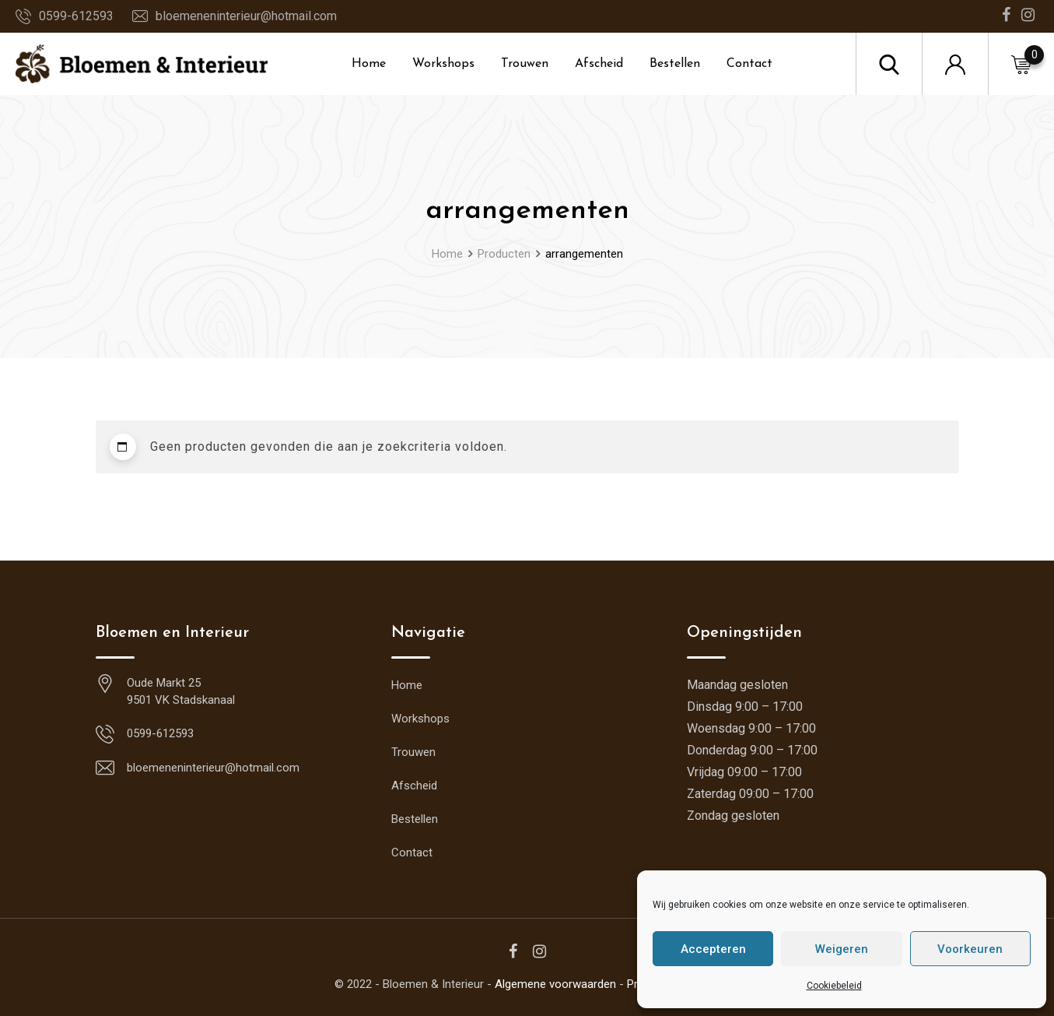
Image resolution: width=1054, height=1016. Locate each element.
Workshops (443, 64)
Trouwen (524, 64)
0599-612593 (76, 16)
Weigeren (841, 949)
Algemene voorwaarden (555, 984)
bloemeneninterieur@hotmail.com (246, 16)
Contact (749, 64)
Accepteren (713, 949)
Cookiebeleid (834, 985)
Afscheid (599, 64)
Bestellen (675, 64)
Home (369, 64)
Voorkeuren (970, 949)
